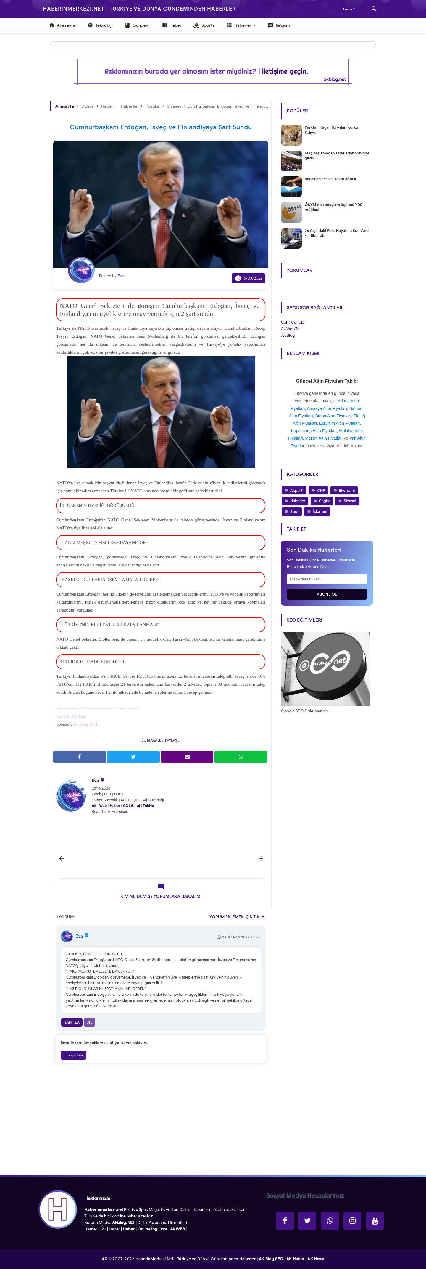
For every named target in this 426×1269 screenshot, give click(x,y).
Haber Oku (96, 1229)
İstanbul (320, 511)
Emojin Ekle (73, 1055)
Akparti (296, 490)
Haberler (297, 500)
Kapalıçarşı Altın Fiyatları (314, 430)
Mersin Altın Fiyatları (324, 438)
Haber (115, 805)
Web (103, 805)
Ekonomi (347, 490)
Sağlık (324, 500)
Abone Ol (327, 594)
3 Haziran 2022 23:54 (241, 937)
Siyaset (350, 500)
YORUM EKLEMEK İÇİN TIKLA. (237, 917)
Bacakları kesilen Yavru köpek (330, 178)
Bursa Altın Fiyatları (333, 416)
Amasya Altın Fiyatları (327, 408)
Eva (95, 780)
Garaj (135, 805)
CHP (321, 490)
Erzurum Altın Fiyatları (339, 423)
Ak (94, 805)
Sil (89, 1022)
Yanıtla (72, 1022)
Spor (294, 511)
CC (125, 805)
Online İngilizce (152, 1229)
